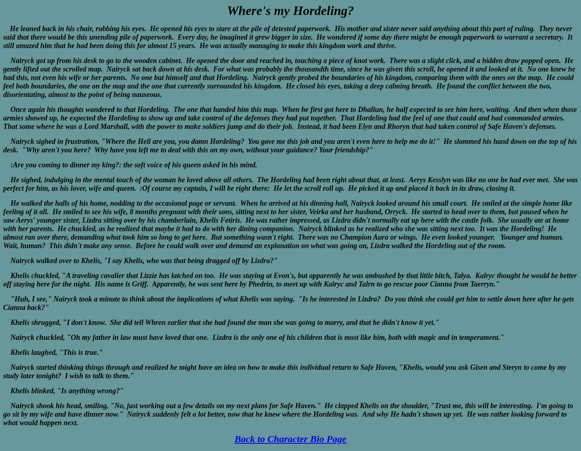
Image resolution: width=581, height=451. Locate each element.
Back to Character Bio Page (290, 439)
